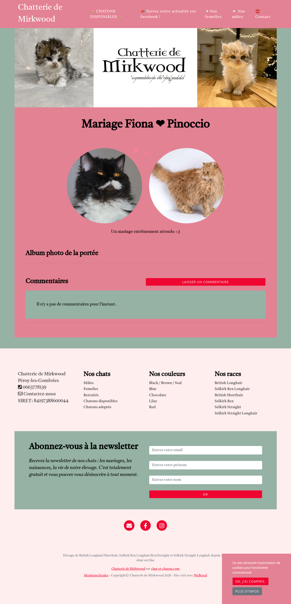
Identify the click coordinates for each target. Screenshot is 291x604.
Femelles (91, 389)
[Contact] (129, 526)
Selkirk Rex (224, 401)
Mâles (89, 383)
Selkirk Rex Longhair (232, 389)
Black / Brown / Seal (165, 383)
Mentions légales (96, 575)
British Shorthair (229, 395)
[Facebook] (145, 526)
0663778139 (34, 387)
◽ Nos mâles (238, 14)
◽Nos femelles (213, 14)
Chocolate (157, 395)
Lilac (153, 401)
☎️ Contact (262, 14)
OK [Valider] (205, 494)
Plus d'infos (247, 591)
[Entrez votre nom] (205, 480)
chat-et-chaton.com (165, 568)
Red (152, 407)
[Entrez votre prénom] (205, 465)
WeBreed (200, 575)
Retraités (91, 395)
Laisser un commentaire (205, 282)
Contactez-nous (37, 394)
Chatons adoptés (97, 407)
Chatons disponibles (101, 401)
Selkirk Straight (228, 407)
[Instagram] (162, 526)
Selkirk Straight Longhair (236, 413)
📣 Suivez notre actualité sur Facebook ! (168, 14)
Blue (152, 389)
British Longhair (228, 383)
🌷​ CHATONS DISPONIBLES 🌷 (106, 14)
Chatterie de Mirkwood (40, 14)
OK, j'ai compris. (250, 581)
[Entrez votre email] (205, 450)
